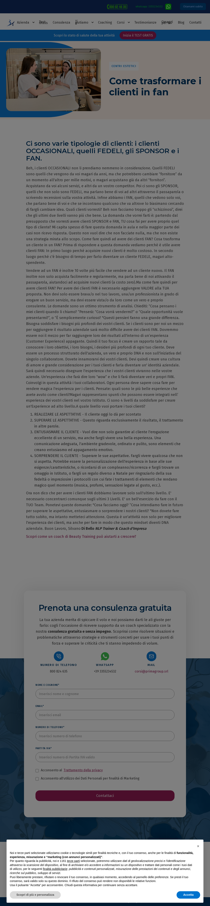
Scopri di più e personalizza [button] (35, 894)
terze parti (73, 861)
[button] (198, 846)
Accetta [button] (188, 894)
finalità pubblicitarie (55, 869)
